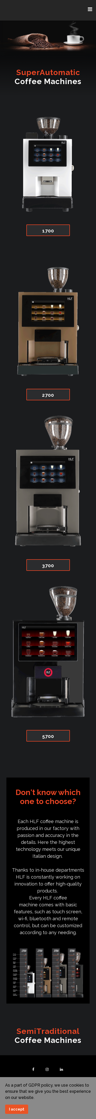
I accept (16, 1109)
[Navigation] (90, 9)
